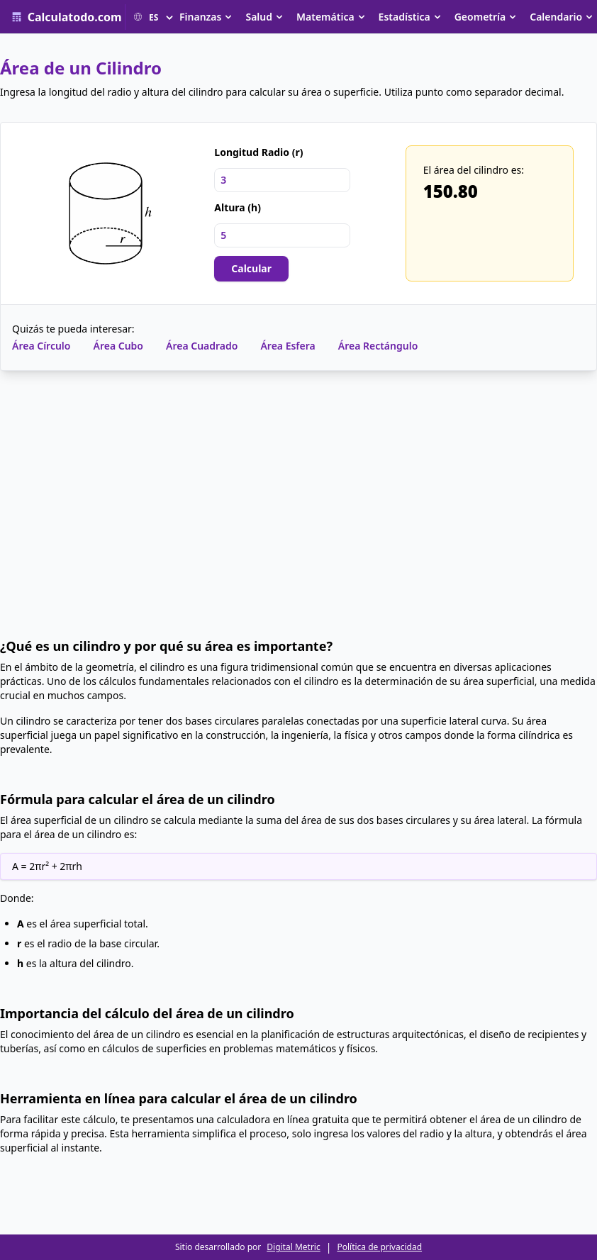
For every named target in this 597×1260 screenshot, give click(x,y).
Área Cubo (118, 345)
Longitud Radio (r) (258, 152)
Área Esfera (287, 345)
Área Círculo (41, 345)
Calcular (251, 268)
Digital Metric (293, 1247)
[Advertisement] (298, 504)
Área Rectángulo (378, 345)
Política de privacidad (379, 1247)
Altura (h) (237, 207)
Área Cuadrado (202, 345)
